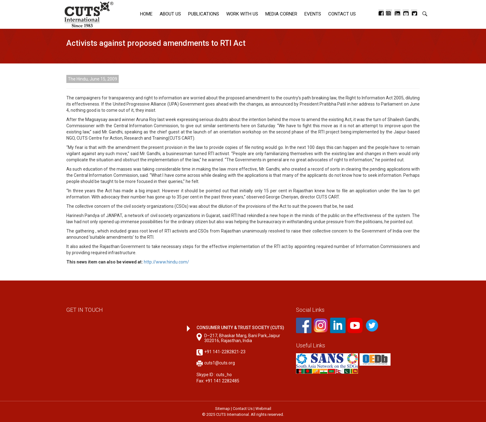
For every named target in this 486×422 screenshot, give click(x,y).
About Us (170, 14)
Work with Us (242, 14)
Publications (203, 14)
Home (146, 14)
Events (312, 14)
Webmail (263, 408)
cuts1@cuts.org (219, 362)
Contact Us (342, 14)
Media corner (281, 14)
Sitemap (222, 408)
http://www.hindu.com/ (166, 261)
